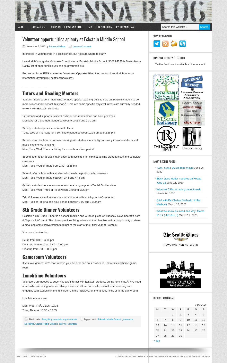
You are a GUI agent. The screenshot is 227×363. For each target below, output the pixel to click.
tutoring (63, 324)
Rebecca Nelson (57, 46)
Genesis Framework (171, 356)
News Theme (145, 356)
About (22, 26)
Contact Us (38, 26)
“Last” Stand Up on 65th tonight (175, 167)
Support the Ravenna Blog (66, 26)
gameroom (127, 319)
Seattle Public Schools (46, 324)
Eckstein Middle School (109, 319)
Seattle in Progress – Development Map (111, 26)
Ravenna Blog (113, 11)
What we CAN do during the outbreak (179, 189)
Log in (206, 356)
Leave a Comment (82, 46)
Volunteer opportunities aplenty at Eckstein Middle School (74, 39)
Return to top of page (31, 356)
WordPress (192, 356)
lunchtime (29, 324)
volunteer (72, 324)
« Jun (157, 340)
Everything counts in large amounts (59, 319)
